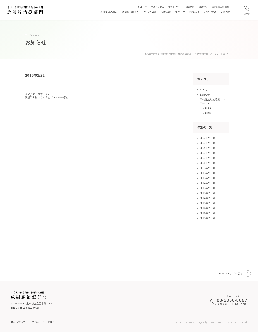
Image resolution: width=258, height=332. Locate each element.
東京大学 (203, 7)
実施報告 (207, 112)
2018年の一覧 (207, 178)
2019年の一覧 (207, 173)
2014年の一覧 (207, 198)
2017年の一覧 (207, 183)
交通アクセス (157, 7)
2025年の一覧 (207, 142)
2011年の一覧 (207, 213)
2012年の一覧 (207, 208)
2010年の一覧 (207, 218)
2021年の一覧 (207, 163)
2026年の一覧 (207, 137)
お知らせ (142, 7)
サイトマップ (174, 7)
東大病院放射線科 (220, 7)
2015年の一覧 (207, 193)
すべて (203, 89)
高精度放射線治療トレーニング (212, 101)
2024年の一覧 (207, 147)
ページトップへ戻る (235, 273)
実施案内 (207, 107)
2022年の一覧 (207, 158)
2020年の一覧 (207, 168)
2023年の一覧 (207, 152)
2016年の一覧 (207, 188)
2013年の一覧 (207, 203)
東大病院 (190, 7)
